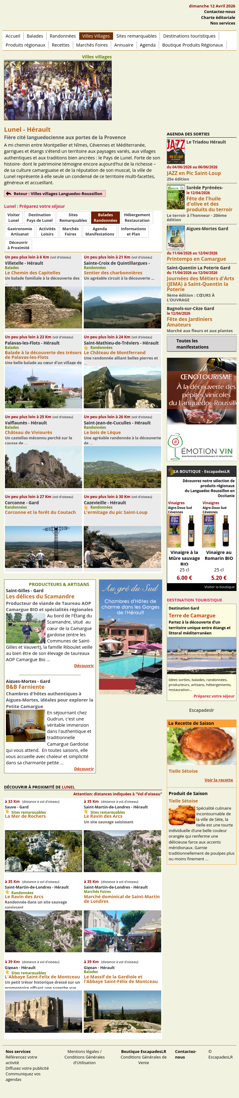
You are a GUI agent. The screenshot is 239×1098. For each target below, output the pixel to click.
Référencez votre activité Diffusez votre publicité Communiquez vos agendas (27, 1065)
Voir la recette (218, 780)
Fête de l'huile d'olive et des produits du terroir (209, 204)
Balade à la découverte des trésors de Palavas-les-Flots (43, 355)
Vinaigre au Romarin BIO (219, 555)
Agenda (148, 45)
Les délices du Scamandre (40, 596)
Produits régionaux (25, 45)
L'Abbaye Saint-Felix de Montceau (42, 977)
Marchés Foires (92, 45)
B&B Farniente (25, 686)
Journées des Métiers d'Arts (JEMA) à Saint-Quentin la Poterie (200, 284)
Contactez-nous (219, 11)
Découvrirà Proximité (18, 245)
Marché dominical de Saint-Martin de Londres (122, 899)
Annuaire (123, 45)
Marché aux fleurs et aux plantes (200, 330)
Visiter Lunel (13, 217)
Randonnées (63, 36)
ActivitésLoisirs (47, 231)
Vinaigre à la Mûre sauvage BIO (184, 558)
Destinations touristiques (189, 36)
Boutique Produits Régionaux (192, 45)
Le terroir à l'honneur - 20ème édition (197, 217)
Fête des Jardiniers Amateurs (189, 322)
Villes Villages (96, 36)
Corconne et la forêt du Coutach (40, 512)
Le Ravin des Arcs (103, 816)
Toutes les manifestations (192, 344)
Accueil (13, 36)
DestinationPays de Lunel (40, 217)
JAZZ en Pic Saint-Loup (194, 173)
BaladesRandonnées (105, 217)
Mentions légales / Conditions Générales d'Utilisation (84, 1057)
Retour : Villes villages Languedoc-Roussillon (58, 193)
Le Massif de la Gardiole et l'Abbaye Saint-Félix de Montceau (121, 979)
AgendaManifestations (100, 231)
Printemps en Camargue (196, 258)
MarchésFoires (70, 231)
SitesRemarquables (73, 217)
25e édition (178, 179)
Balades (35, 36)
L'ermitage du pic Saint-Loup (116, 512)
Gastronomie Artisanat (19, 231)
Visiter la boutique (219, 586)
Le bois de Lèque (102, 432)
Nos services (222, 23)
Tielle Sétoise (183, 771)
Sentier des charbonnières (113, 273)
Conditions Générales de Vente (144, 1057)
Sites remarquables (136, 36)
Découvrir (84, 665)
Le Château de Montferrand (114, 352)
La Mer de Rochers (25, 816)
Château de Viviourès (28, 432)
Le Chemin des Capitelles (32, 273)
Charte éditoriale (218, 17)
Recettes (60, 45)
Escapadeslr (201, 710)
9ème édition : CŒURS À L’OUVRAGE (191, 297)
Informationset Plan (133, 231)
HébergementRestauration (137, 217)
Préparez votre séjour (214, 696)
